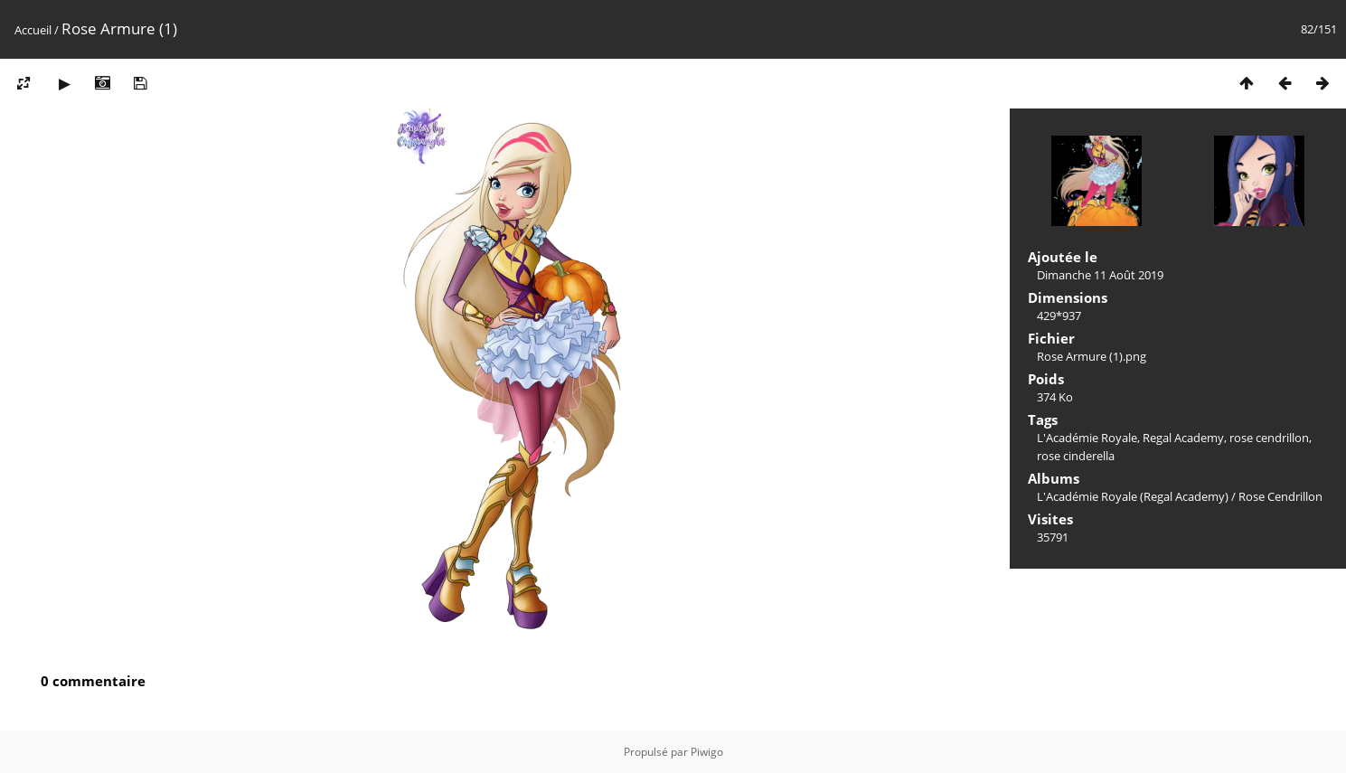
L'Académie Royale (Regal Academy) (1132, 496)
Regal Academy (1183, 437)
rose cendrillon (1269, 437)
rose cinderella (1076, 456)
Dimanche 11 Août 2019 (1100, 275)
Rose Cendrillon (1280, 496)
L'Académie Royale (1087, 437)
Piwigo (707, 751)
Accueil (33, 30)
